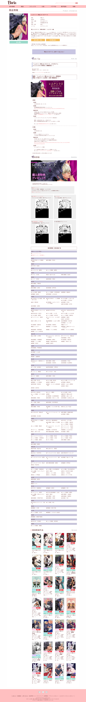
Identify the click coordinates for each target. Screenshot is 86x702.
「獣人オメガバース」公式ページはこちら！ (53, 51)
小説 (43, 6)
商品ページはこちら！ (36, 192)
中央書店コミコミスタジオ (37, 196)
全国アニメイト (35, 187)
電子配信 (63, 6)
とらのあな (57, 196)
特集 (74, 6)
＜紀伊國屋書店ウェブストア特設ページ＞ (45, 114)
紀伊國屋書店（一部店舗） (37, 221)
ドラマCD (53, 6)
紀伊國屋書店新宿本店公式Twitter (44, 123)
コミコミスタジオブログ (39, 72)
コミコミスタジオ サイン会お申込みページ (46, 150)
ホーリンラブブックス (36, 253)
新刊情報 (12, 6)
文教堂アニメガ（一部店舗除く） (38, 255)
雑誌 (22, 6)
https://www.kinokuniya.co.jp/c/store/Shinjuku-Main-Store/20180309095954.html (49, 108)
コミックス (32, 6)
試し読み (18, 42)
